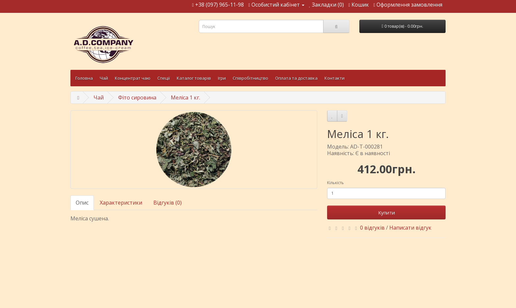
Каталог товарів (194, 78)
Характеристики (121, 202)
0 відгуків (372, 227)
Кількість (335, 182)
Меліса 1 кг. (185, 97)
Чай (104, 78)
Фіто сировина (137, 97)
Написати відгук (410, 227)
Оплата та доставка (296, 78)
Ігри (222, 78)
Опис (82, 202)
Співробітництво (250, 78)
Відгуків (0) (167, 202)
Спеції (163, 78)
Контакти (334, 78)
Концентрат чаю (132, 78)
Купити (386, 212)
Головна (84, 78)
